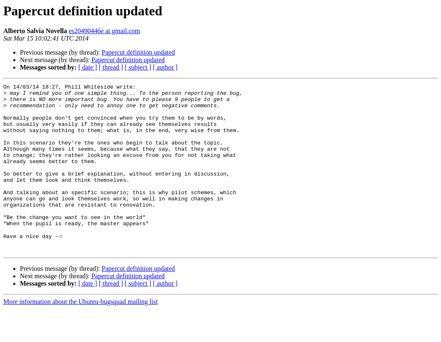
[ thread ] (111, 67)
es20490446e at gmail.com (104, 30)
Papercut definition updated (138, 52)
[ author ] (165, 67)
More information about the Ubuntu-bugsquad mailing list (80, 334)
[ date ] (87, 67)
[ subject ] (138, 67)
